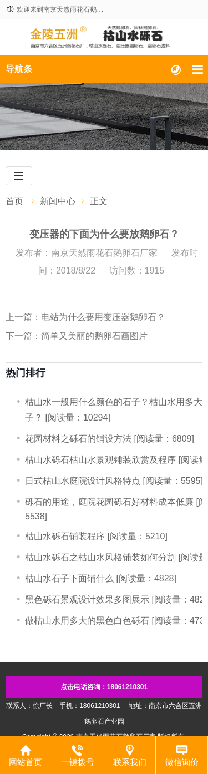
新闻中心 (57, 201)
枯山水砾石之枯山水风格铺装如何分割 (100, 557)
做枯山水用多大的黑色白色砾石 (87, 620)
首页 (14, 201)
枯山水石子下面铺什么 (69, 578)
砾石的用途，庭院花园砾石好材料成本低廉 (109, 502)
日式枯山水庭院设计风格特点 (82, 480)
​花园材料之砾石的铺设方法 (78, 438)
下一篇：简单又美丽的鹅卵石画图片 (77, 336)
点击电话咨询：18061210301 (104, 687)
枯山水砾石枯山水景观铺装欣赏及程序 (100, 459)
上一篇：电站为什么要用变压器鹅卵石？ (85, 317)
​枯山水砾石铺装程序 (65, 536)
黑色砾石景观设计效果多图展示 (87, 599)
